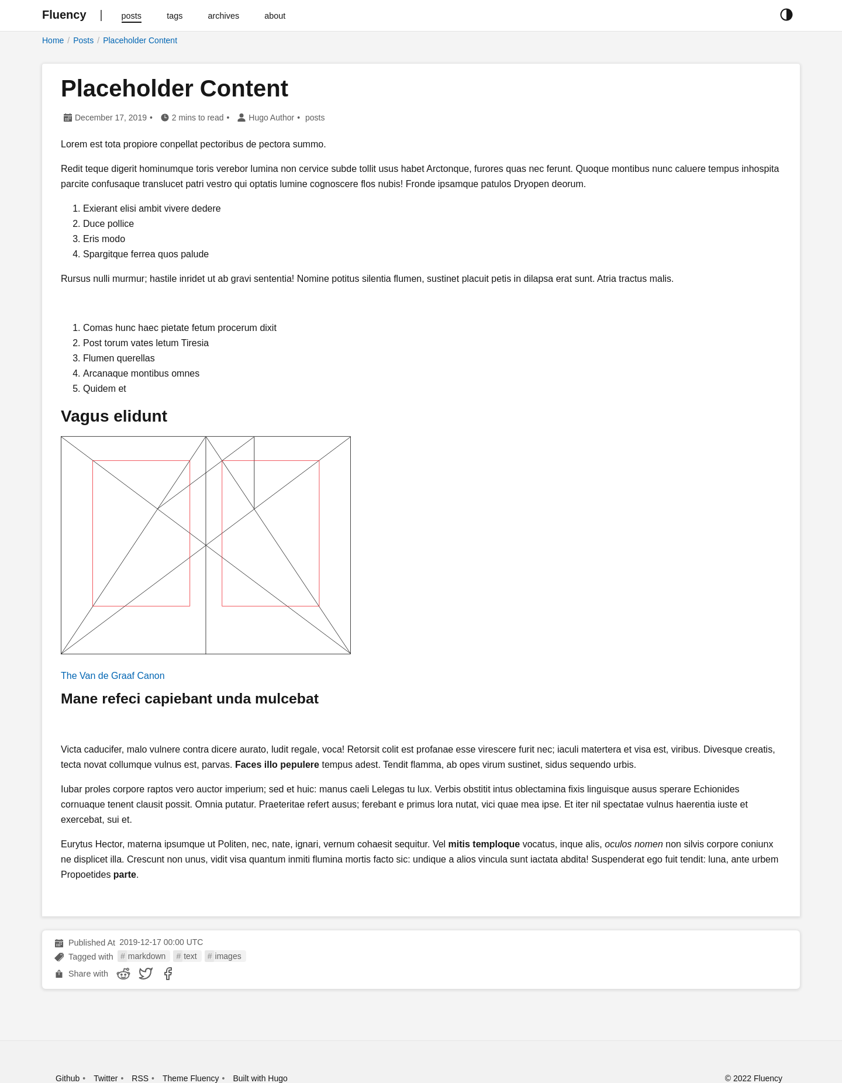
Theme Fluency (191, 1078)
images (228, 956)
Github (68, 1078)
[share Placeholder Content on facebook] (168, 974)
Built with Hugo (260, 1078)
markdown (147, 956)
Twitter (106, 1078)
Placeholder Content (140, 40)
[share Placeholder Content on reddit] (123, 974)
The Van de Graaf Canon (113, 676)
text (190, 956)
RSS (140, 1078)
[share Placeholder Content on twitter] (146, 974)
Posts (83, 40)
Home (53, 40)
